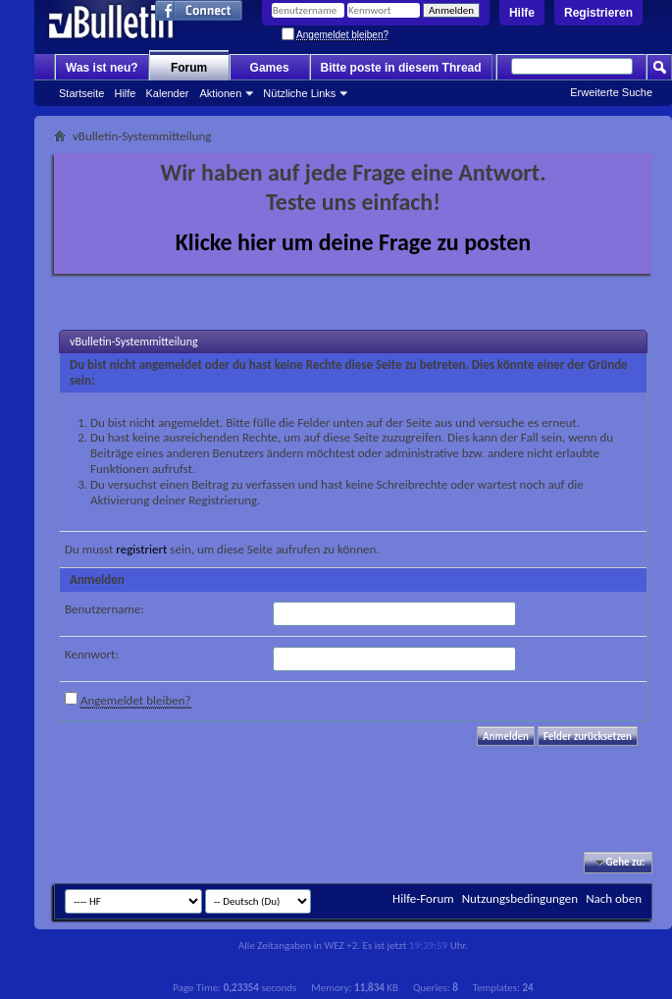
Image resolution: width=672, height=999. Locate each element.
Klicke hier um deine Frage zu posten (354, 242)
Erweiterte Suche (611, 92)
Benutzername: (104, 609)
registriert (141, 549)
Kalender (166, 93)
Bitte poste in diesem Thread (401, 68)
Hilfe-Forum (423, 898)
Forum (189, 68)
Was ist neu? (102, 68)
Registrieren (598, 13)
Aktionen (221, 93)
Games (269, 68)
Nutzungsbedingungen (520, 898)
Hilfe (522, 13)
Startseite (81, 93)
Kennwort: (92, 654)
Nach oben (614, 898)
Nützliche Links (299, 93)
